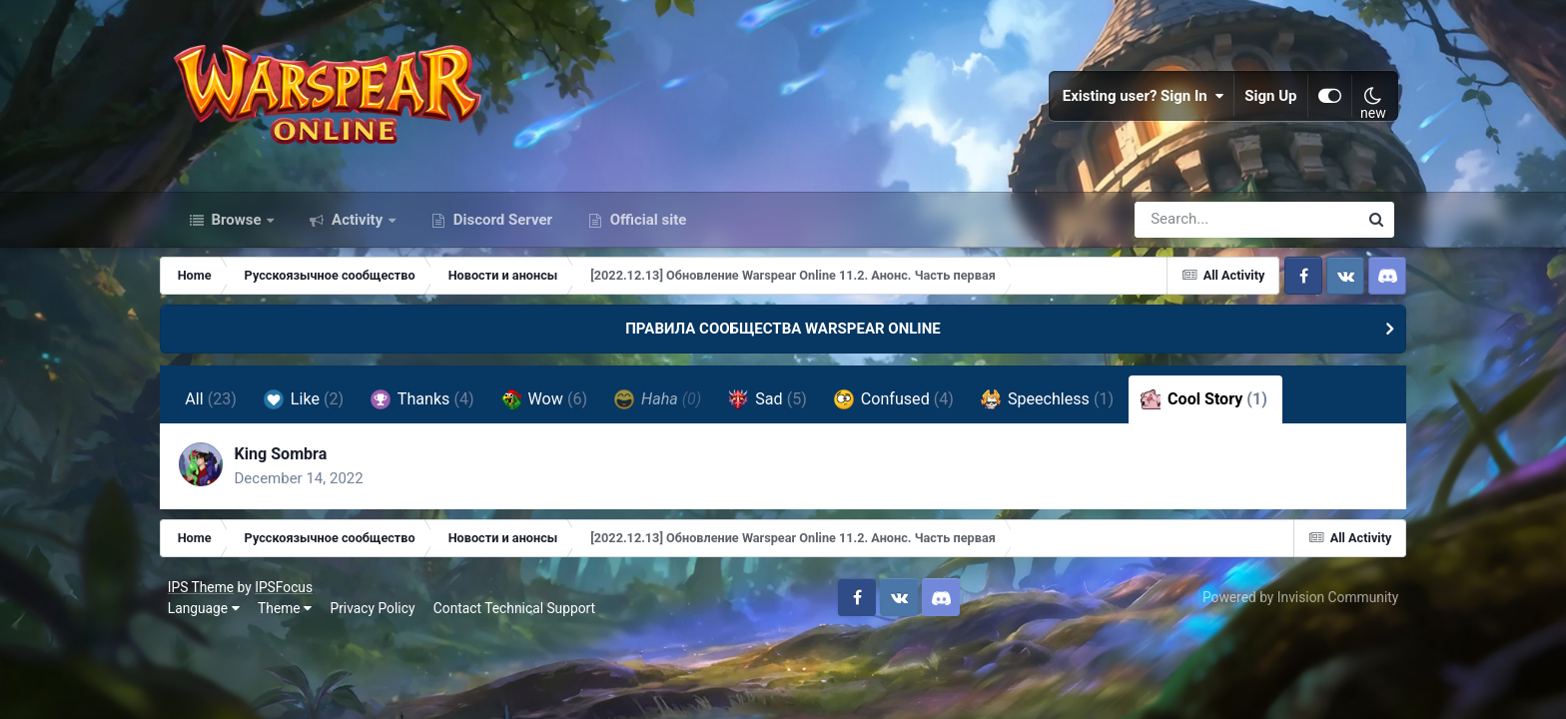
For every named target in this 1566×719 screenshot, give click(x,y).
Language (208, 619)
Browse (237, 228)
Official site (646, 228)
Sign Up (1267, 100)
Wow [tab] (555, 407)
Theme (289, 619)
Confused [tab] (905, 407)
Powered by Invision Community (1296, 608)
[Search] (1189, 228)
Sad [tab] (779, 407)
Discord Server (500, 228)
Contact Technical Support (518, 619)
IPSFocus (288, 597)
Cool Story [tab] (1216, 407)
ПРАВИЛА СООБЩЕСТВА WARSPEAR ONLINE (783, 338)
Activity (357, 228)
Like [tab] (315, 407)
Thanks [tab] (434, 407)
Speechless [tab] (1058, 407)
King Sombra (293, 463)
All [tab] (223, 407)
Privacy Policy (377, 619)
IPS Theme (205, 597)
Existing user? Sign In (1139, 100)
